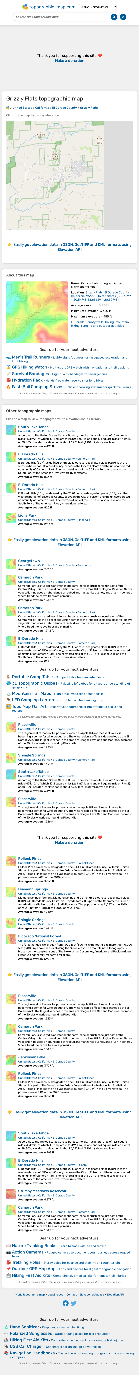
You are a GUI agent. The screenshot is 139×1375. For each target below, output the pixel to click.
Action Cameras (28, 1251)
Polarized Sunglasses (31, 1333)
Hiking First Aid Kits (31, 1275)
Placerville (84, 520)
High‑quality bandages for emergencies (79, 374)
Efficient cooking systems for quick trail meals (98, 387)
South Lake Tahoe (33, 427)
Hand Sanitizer (24, 1326)
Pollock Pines (29, 858)
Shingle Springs (32, 755)
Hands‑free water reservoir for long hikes (75, 380)
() (101, 296)
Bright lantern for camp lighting (81, 700)
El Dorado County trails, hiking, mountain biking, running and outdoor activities (100, 323)
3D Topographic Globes (34, 683)
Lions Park (27, 515)
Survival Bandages (30, 373)
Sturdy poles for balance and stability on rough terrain (81, 1263)
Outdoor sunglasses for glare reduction (82, 1334)
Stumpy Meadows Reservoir (42, 1191)
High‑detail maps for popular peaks (79, 694)
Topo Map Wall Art (29, 706)
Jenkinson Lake (31, 1057)
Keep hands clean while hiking (63, 1327)
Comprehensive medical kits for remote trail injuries (89, 1276)
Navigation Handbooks (32, 1352)
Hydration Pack (27, 380)
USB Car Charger (26, 1346)
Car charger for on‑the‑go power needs (73, 1347)
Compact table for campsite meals (80, 677)
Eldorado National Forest (40, 936)
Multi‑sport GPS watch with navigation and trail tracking (89, 367)
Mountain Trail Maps (31, 693)
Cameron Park (86, 458)
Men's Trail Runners (31, 357)
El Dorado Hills (30, 454)
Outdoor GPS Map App (34, 1268)
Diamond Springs (33, 889)
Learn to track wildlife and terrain (82, 1246)
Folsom (82, 1165)
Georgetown (29, 561)
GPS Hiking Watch (29, 367)
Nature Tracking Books (34, 1245)
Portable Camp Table (32, 676)
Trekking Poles (26, 1262)
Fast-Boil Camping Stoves (37, 386)
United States (27, 431)
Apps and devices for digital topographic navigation (95, 1269)
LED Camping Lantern (34, 699)
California (44, 431)
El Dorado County (64, 431)
